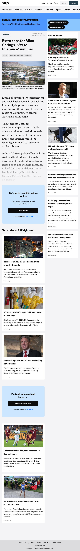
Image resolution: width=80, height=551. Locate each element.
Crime (5, 55)
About (56, 3)
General (38, 9)
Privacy (27, 542)
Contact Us (46, 542)
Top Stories (7, 9)
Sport (58, 9)
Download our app (56, 27)
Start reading (23, 210)
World (67, 9)
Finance (49, 9)
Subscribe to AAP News (58, 23)
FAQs (32, 542)
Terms (20, 542)
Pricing (42, 3)
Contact (49, 3)
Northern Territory (16, 55)
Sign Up (73, 3)
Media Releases (56, 542)
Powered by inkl (40, 545)
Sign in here (29, 216)
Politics (18, 9)
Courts (28, 9)
